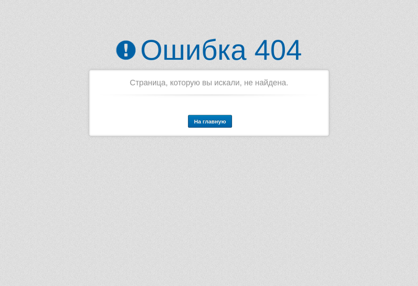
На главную (210, 121)
